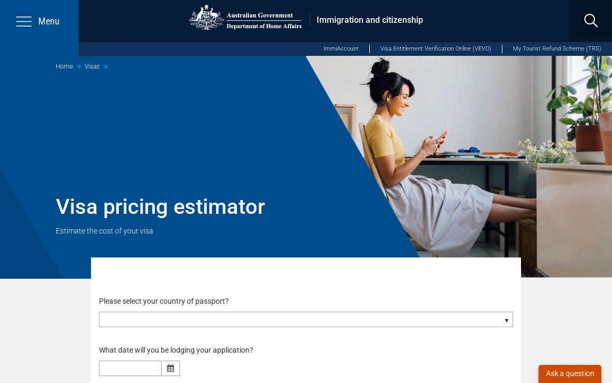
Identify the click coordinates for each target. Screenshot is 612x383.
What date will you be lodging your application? (179, 350)
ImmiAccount (341, 48)
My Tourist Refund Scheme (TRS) (557, 48)
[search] (591, 21)
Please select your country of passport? (164, 301)
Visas (92, 66)
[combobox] (306, 320)
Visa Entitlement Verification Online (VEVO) (436, 48)
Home (64, 66)
